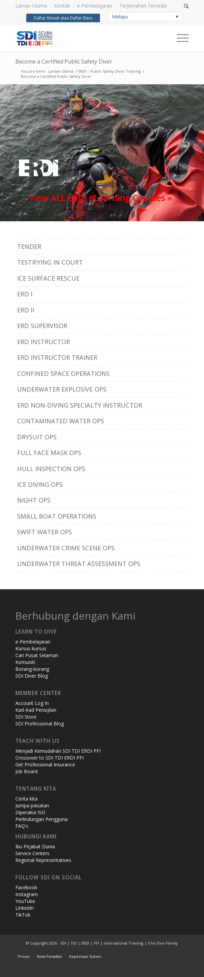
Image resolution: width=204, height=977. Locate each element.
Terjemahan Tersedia (143, 5)
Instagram (26, 894)
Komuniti (25, 662)
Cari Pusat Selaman (36, 655)
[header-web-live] (84, 38)
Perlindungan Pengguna (41, 819)
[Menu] (179, 38)
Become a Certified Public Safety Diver (63, 61)
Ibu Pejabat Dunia (35, 846)
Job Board (26, 771)
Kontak (62, 5)
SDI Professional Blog (39, 723)
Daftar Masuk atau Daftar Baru (62, 18)
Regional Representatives (43, 860)
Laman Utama (31, 5)
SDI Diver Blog (31, 675)
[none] (145, 16)
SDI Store (26, 716)
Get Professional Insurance (45, 764)
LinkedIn (24, 908)
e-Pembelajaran (94, 5)
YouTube (25, 901)
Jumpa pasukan (32, 805)
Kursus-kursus (30, 648)
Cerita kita (26, 798)
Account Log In (32, 703)
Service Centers (32, 853)
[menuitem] (33, 6)
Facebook (26, 887)
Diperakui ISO (30, 812)
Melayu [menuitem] (120, 16)
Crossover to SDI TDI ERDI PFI (49, 757)
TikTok (22, 914)
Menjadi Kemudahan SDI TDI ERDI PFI (58, 751)
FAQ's (21, 826)
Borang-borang (32, 669)
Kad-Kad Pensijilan (35, 710)
